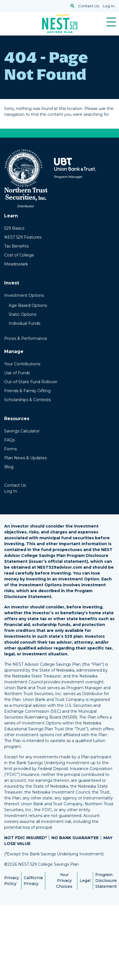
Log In (109, 6)
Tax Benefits (16, 246)
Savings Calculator (22, 431)
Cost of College (19, 255)
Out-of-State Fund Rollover (30, 381)
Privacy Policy (11, 880)
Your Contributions (22, 363)
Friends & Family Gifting (27, 390)
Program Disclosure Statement (106, 880)
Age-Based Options (28, 305)
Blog (8, 466)
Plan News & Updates (25, 457)
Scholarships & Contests (27, 399)
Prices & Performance (25, 338)
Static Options (22, 314)
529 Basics (14, 228)
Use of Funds (17, 372)
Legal (85, 880)
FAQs (9, 439)
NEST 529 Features (22, 237)
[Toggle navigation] (111, 22)
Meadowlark (16, 264)
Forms (10, 448)
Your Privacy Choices (64, 880)
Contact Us (88, 6)
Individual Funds (24, 323)
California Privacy (33, 880)
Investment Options (24, 295)
